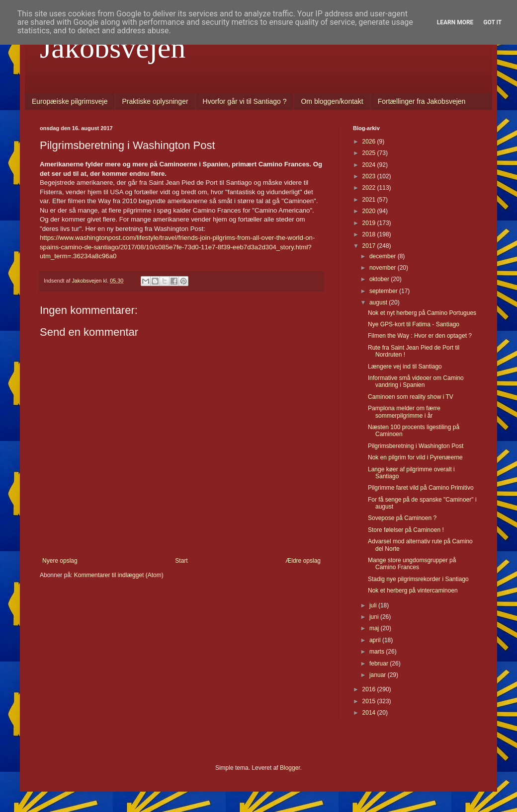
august (379, 302)
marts (377, 651)
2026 (369, 141)
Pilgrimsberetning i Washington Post (415, 446)
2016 (369, 689)
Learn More (455, 22)
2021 (369, 199)
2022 (369, 187)
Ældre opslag (303, 560)
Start (181, 560)
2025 (369, 152)
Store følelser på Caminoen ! (406, 529)
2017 (369, 245)
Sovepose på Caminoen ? (402, 518)
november (383, 267)
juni (374, 616)
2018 (369, 234)
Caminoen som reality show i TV (410, 396)
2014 (369, 712)
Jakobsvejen (112, 47)
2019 (369, 223)
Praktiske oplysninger (155, 101)
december (383, 256)
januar (378, 674)
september (384, 291)
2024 (369, 164)
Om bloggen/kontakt (332, 101)
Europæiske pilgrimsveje (70, 101)
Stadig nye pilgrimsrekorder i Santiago (418, 579)
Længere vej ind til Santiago (405, 366)
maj (375, 628)
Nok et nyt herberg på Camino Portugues (422, 312)
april (375, 640)
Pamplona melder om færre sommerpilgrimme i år (404, 412)
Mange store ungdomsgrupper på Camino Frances (412, 564)
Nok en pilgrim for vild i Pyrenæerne (415, 457)
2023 (369, 176)
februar (379, 663)
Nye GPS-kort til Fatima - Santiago (413, 324)
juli (373, 605)
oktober (380, 279)
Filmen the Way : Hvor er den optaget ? (420, 335)
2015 (369, 701)
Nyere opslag (60, 560)
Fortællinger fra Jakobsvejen (422, 101)
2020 (369, 211)
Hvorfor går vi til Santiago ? (245, 101)
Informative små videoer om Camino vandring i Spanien (416, 381)
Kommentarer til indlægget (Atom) (119, 575)
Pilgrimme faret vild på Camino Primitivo (421, 487)
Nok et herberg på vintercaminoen (413, 590)
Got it (492, 22)
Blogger (290, 767)
